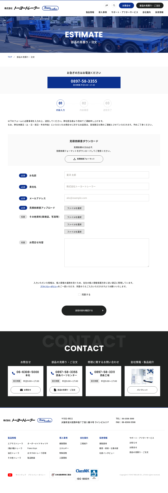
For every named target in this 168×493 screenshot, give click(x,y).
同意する (86, 298)
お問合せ (126, 5)
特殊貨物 (63, 459)
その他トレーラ (14, 464)
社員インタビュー (107, 459)
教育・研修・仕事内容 (108, 454)
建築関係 (63, 450)
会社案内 (147, 12)
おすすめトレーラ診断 (36, 459)
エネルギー (64, 454)
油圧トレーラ (13, 459)
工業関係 (63, 464)
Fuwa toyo (32, 454)
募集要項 (103, 450)
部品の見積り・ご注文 (150, 5)
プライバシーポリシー (49, 290)
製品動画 (31, 464)
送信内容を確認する (88, 315)
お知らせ (133, 449)
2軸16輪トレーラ (15, 454)
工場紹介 (84, 450)
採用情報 (159, 12)
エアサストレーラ (15, 450)
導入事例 (103, 12)
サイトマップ (21, 481)
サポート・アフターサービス (124, 12)
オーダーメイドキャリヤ (37, 450)
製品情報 (90, 12)
